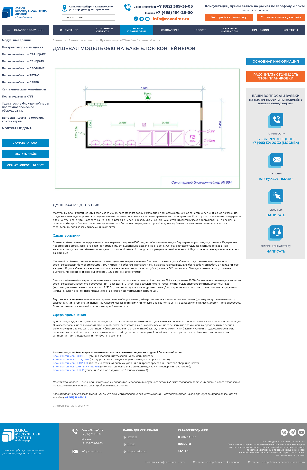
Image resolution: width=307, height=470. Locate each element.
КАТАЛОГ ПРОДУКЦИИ (25, 30)
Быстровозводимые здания (22, 47)
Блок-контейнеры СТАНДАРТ (24, 54)
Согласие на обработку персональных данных (276, 462)
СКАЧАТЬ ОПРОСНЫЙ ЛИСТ (25, 165)
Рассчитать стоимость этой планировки (275, 76)
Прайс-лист (260, 30)
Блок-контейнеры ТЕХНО (21, 75)
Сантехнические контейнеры (24, 89)
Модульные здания (16, 40)
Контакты (291, 30)
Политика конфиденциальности (165, 462)
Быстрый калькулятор (229, 17)
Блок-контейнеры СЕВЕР (20, 82)
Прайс (129, 444)
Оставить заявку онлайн (281, 17)
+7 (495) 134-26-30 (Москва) (275, 143)
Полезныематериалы (229, 30)
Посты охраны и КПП (17, 96)
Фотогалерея (170, 30)
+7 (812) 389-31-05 (175, 6)
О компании (69, 30)
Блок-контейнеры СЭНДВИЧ (23, 61)
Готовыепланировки (136, 30)
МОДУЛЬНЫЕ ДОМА (17, 128)
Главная (57, 40)
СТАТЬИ (183, 450)
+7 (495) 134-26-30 (174, 12)
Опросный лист (135, 451)
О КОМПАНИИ (187, 437)
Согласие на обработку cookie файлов (216, 462)
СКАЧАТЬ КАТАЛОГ (25, 142)
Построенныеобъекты (103, 30)
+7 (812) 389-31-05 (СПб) (276, 139)
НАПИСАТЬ (275, 215)
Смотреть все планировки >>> (71, 405)
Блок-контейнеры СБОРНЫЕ (23, 68)
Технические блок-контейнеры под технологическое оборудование (25, 107)
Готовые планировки (81, 40)
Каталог (130, 437)
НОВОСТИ (184, 443)
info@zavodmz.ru (171, 18)
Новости (200, 30)
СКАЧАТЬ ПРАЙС (25, 153)
